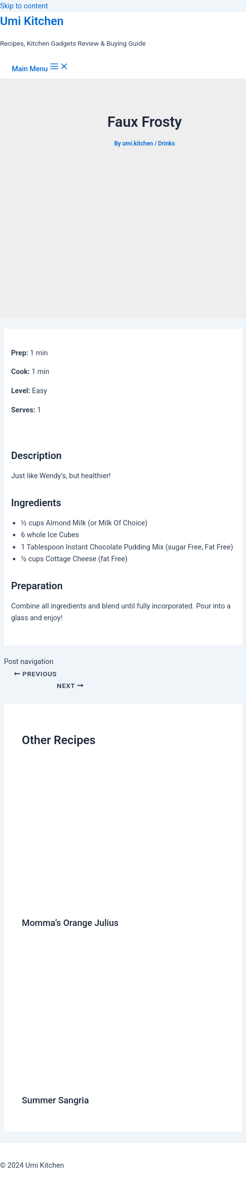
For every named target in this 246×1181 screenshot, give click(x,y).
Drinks (166, 143)
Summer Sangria (55, 1100)
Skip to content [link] (24, 5)
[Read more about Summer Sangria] (123, 1078)
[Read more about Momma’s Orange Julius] (123, 900)
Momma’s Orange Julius (70, 923)
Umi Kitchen (32, 21)
